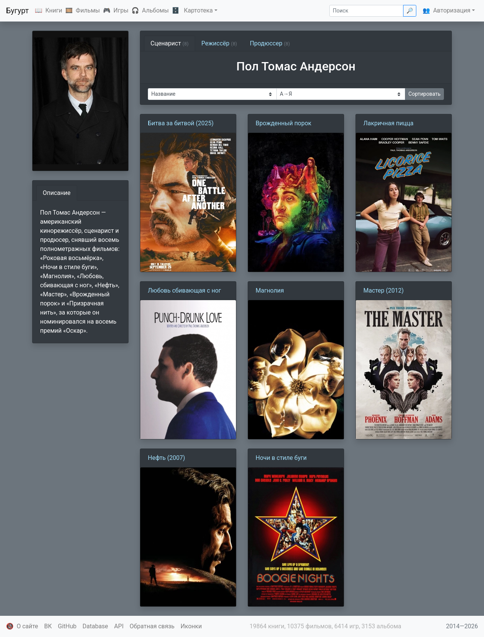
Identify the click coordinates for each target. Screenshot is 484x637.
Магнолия (270, 290)
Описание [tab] (57, 192)
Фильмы (88, 10)
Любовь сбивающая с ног (184, 290)
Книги (53, 10)
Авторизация (451, 10)
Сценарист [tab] (169, 43)
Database (95, 626)
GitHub (67, 626)
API (119, 626)
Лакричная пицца (388, 123)
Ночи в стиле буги (281, 457)
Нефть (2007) (166, 457)
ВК (48, 626)
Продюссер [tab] (270, 43)
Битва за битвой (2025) (181, 123)
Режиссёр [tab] (219, 43)
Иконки (191, 626)
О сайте (27, 626)
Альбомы (155, 10)
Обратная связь (152, 626)
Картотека (198, 10)
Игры (121, 10)
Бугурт (17, 10)
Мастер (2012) (383, 290)
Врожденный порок (284, 123)
